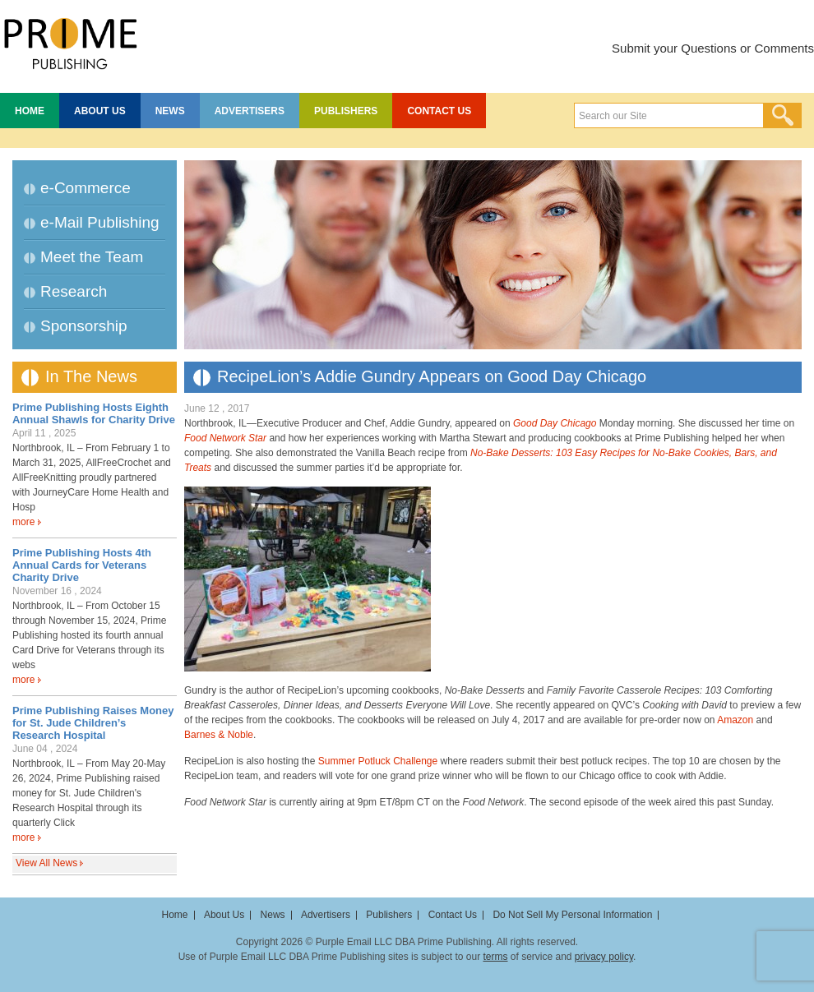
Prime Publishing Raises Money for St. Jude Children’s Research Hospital (93, 722)
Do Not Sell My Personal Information (572, 914)
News (170, 111)
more (23, 522)
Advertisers (249, 111)
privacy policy (604, 956)
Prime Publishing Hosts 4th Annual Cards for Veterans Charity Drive (81, 565)
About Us (100, 111)
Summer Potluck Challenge (377, 761)
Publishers (345, 111)
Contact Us (439, 111)
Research (73, 291)
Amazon (735, 720)
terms (495, 956)
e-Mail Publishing (100, 222)
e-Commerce (85, 187)
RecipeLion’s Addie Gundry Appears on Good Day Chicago (431, 376)
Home (29, 111)
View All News (46, 863)
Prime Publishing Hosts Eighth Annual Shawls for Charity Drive (93, 413)
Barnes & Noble (218, 735)
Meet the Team (91, 256)
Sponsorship (83, 326)
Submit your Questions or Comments (713, 48)
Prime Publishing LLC (70, 41)
